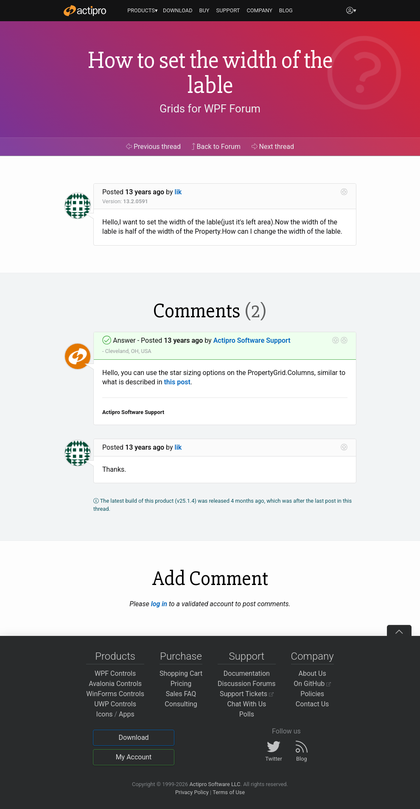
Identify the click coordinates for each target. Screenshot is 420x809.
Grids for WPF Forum (210, 108)
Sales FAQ (181, 694)
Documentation (247, 673)
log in (159, 604)
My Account (134, 757)
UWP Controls (115, 704)
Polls (246, 714)
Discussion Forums (247, 684)
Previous (153, 147)
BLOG (286, 10)
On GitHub (312, 684)
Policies (312, 694)
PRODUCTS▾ (142, 10)
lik (178, 192)
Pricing (181, 684)
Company (312, 656)
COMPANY (259, 10)
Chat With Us (246, 704)
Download (133, 737)
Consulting (181, 704)
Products (115, 656)
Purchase (181, 656)
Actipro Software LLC (214, 784)
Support (246, 656)
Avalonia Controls (115, 684)
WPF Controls (115, 673)
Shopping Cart (181, 673)
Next (273, 147)
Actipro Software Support (252, 340)
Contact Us (312, 704)
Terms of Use (229, 792)
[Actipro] (85, 10)
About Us (312, 673)
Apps (126, 714)
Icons (104, 714)
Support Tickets (247, 694)
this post (177, 382)
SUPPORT (228, 10)
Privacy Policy (192, 792)
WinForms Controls (115, 694)
